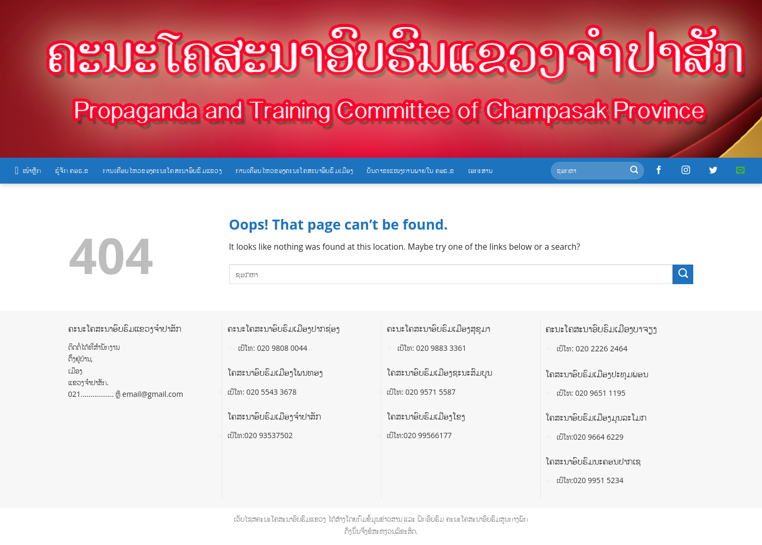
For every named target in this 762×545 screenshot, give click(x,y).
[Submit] (634, 170)
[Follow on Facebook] (659, 170)
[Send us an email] (740, 170)
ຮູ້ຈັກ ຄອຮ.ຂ (72, 170)
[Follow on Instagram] (686, 170)
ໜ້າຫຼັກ (28, 170)
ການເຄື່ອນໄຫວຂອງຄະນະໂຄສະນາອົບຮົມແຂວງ (162, 170)
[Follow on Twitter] (713, 170)
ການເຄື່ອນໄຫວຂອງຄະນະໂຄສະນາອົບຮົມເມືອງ (294, 170)
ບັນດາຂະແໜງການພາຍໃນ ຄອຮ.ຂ (411, 170)
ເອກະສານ (480, 170)
